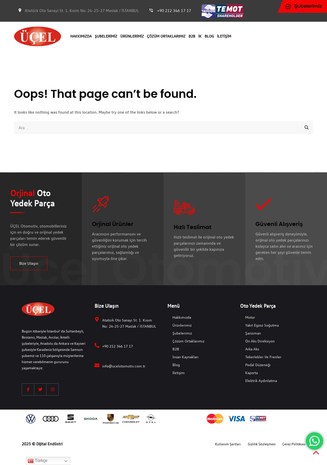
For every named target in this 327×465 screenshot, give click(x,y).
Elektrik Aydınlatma (261, 380)
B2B (192, 36)
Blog (209, 36)
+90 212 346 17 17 (174, 10)
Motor (250, 317)
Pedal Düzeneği (258, 364)
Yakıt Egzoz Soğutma (262, 325)
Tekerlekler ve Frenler (263, 356)
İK (200, 36)
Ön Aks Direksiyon (260, 341)
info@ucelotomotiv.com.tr (123, 366)
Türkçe (37, 461)
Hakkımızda (81, 36)
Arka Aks (252, 349)
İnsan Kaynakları (185, 356)
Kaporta (251, 372)
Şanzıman (253, 333)
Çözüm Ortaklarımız (166, 36)
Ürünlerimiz (132, 36)
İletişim (224, 36)
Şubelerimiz (106, 36)
